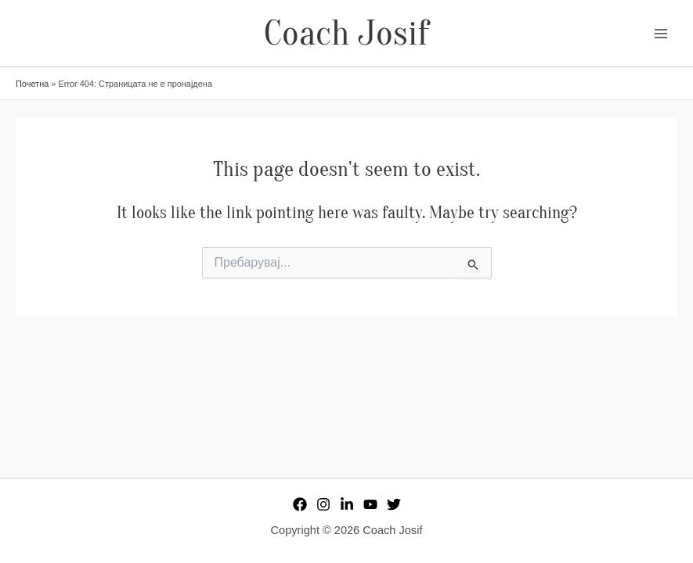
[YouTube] (370, 504)
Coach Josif (346, 33)
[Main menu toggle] (660, 33)
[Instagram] (323, 504)
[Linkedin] (347, 504)
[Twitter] (394, 504)
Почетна (32, 83)
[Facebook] (300, 504)
